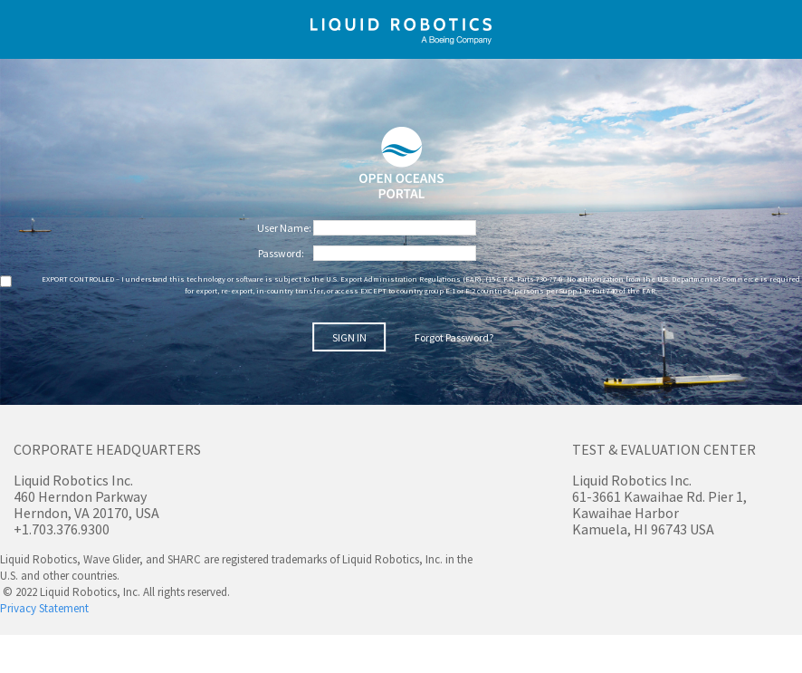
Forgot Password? (454, 337)
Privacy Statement (44, 608)
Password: (282, 253)
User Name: (285, 228)
